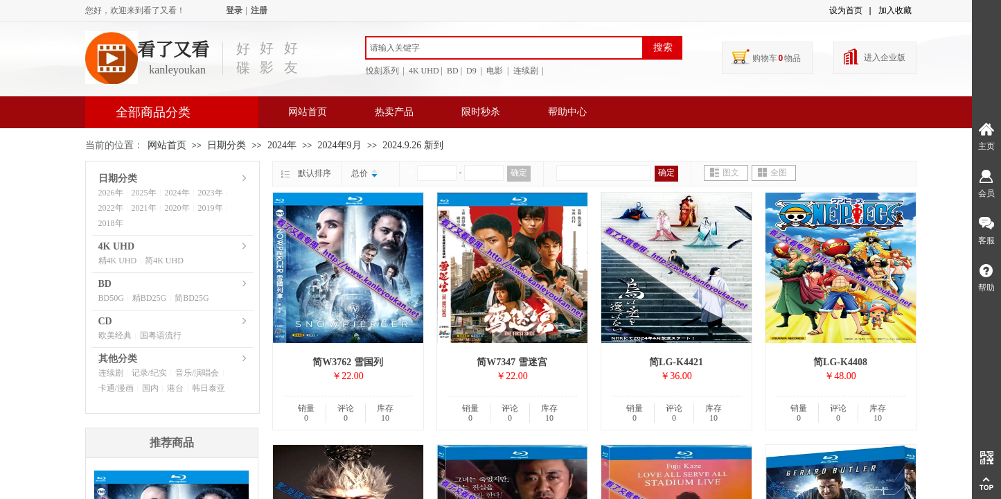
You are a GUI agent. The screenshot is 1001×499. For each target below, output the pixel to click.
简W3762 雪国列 (347, 362)
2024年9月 (340, 145)
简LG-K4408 (840, 362)
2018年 (110, 223)
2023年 (210, 193)
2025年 (144, 193)
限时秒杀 (480, 112)
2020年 (177, 208)
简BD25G (192, 298)
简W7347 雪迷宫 (512, 362)
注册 (259, 10)
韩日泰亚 (208, 388)
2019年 (210, 208)
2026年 (110, 193)
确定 (519, 172)
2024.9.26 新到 (412, 145)
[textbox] (504, 48)
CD (105, 321)
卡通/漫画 (116, 388)
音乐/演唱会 (197, 373)
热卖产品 (394, 112)
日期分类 (226, 145)
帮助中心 (567, 112)
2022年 (110, 208)
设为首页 (845, 10)
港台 (175, 388)
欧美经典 (115, 335)
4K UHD (116, 246)
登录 (234, 10)
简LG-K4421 (676, 362)
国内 (150, 388)
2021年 (144, 208)
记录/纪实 (149, 373)
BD (105, 284)
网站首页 (307, 112)
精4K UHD (117, 260)
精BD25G (149, 298)
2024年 (281, 145)
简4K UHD (164, 260)
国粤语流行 (160, 335)
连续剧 (110, 373)
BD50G (111, 298)
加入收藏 (895, 10)
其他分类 (117, 358)
